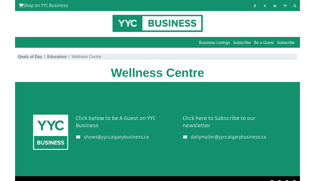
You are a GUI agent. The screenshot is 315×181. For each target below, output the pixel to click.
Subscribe (286, 42)
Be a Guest (264, 42)
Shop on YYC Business (43, 5)
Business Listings (214, 42)
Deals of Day (30, 57)
